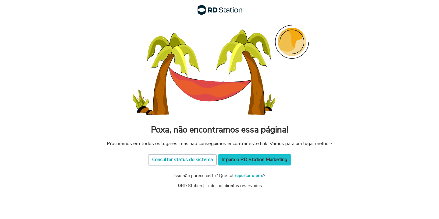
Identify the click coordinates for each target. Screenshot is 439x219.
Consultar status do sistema (182, 159)
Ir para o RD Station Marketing (254, 159)
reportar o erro (249, 176)
